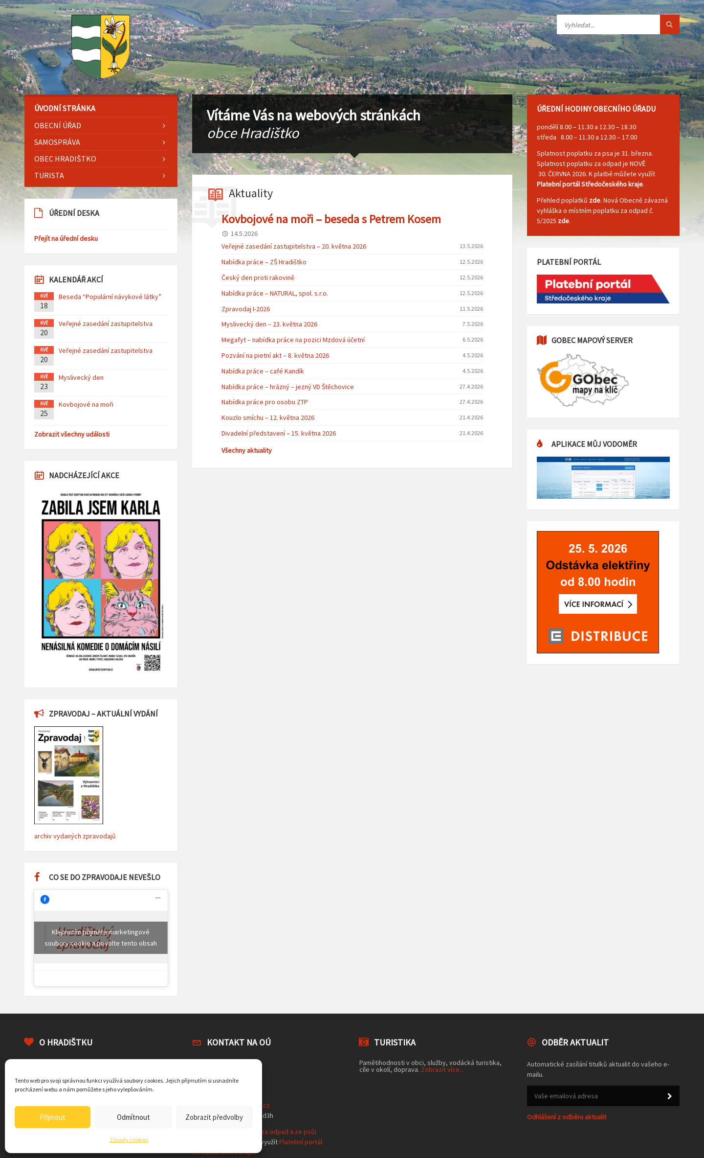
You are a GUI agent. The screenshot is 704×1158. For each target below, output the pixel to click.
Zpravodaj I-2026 (245, 308)
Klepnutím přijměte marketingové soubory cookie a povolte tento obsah (100, 937)
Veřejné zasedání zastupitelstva (106, 323)
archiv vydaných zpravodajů (75, 836)
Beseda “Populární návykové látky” (110, 296)
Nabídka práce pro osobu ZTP (264, 401)
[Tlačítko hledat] (670, 24)
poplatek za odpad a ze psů (274, 1131)
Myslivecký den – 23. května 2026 (269, 324)
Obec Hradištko (65, 158)
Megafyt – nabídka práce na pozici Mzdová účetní (293, 339)
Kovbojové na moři (86, 404)
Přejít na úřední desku (66, 238)
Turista (49, 175)
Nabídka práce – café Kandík (262, 371)
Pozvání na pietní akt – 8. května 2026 (275, 355)
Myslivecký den (81, 377)
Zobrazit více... (442, 1069)
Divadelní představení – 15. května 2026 (278, 433)
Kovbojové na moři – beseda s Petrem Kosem (331, 219)
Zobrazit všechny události (72, 434)
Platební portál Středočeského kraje (590, 184)
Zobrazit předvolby (214, 1117)
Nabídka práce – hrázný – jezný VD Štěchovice (287, 386)
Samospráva (57, 142)
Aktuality (251, 193)
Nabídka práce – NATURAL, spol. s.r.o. (274, 293)
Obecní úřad (57, 125)
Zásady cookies (129, 1139)
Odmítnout (133, 1117)
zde (594, 200)
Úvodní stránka (64, 108)
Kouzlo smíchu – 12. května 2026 (267, 417)
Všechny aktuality (246, 450)
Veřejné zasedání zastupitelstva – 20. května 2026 (293, 246)
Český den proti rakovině (257, 277)
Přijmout (53, 1117)
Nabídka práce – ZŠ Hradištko (264, 261)
